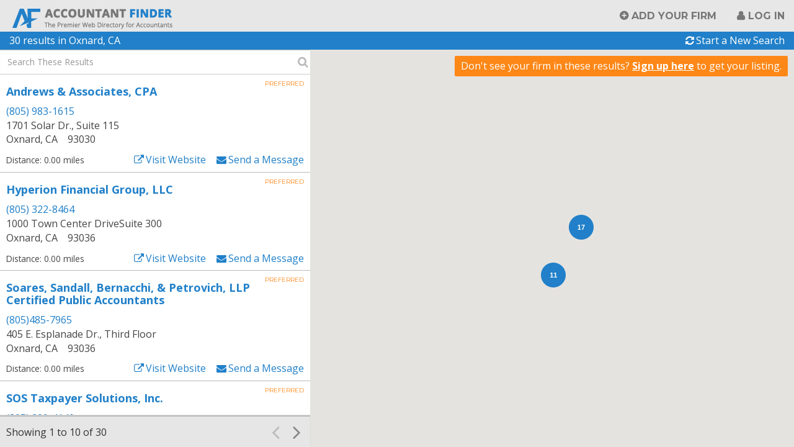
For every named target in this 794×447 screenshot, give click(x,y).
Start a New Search (740, 40)
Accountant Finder (93, 17)
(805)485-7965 (39, 320)
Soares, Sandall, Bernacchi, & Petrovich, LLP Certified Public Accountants (128, 293)
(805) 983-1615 (40, 111)
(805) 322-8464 (40, 209)
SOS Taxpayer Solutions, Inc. (84, 398)
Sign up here (663, 66)
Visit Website (176, 159)
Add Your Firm (673, 16)
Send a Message (266, 159)
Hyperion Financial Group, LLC (89, 189)
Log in (766, 16)
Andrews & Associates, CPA (81, 91)
